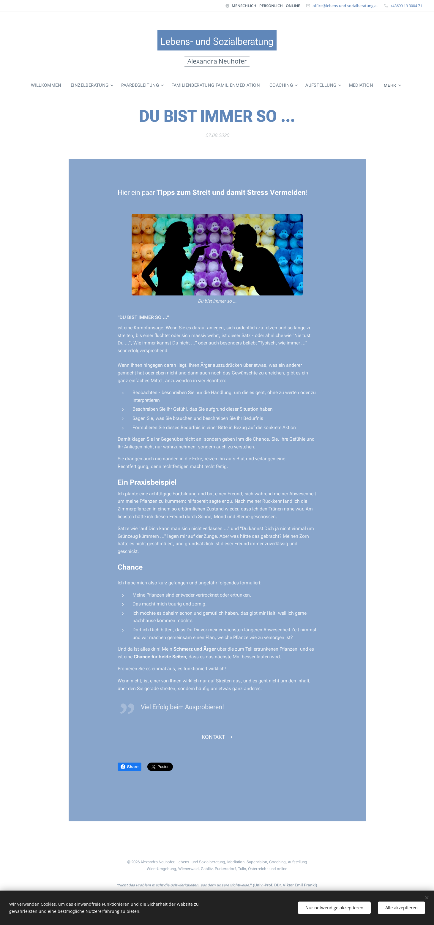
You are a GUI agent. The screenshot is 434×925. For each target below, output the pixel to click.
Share (130, 766)
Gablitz (207, 869)
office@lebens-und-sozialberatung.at (345, 5)
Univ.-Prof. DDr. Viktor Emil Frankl (285, 885)
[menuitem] (29, 85)
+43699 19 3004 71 (406, 5)
